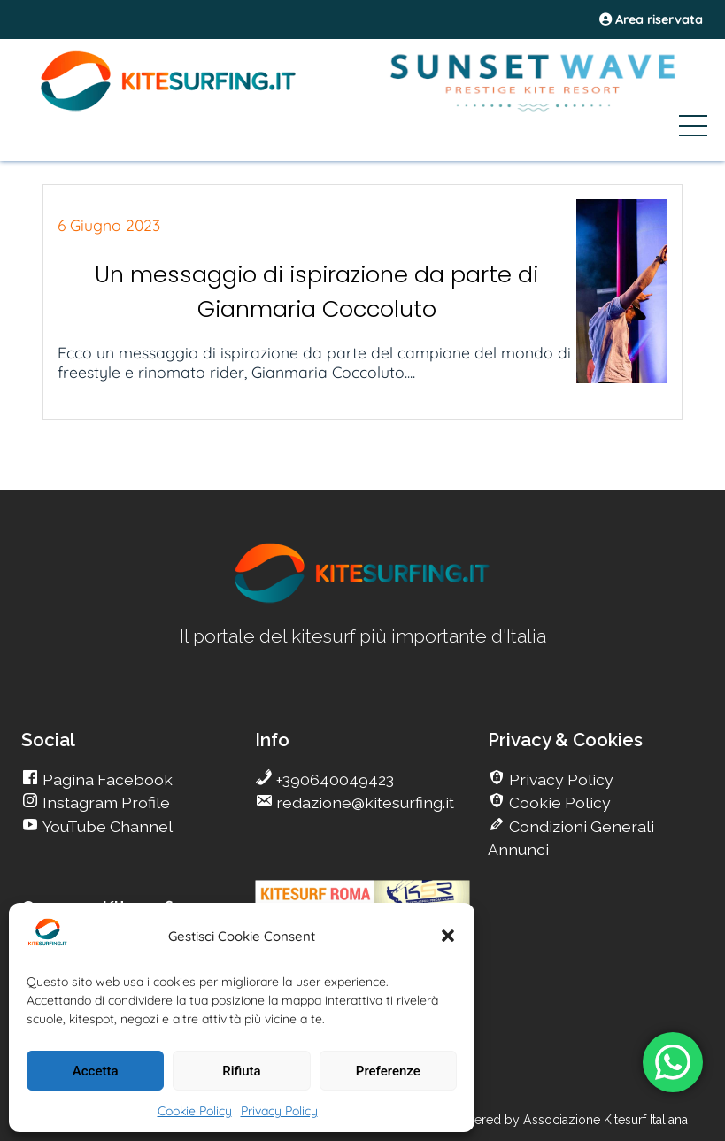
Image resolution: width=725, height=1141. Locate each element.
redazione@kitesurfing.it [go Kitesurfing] (363, 802)
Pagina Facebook (106, 779)
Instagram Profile (104, 802)
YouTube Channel (106, 826)
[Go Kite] (169, 108)
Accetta (96, 1071)
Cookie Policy (195, 1111)
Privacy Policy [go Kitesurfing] (559, 779)
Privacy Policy (279, 1111)
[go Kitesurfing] (363, 599)
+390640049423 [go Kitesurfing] (333, 779)
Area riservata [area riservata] (651, 19)
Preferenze (388, 1071)
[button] (448, 935)
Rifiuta (241, 1071)
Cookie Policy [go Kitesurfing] (558, 802)
